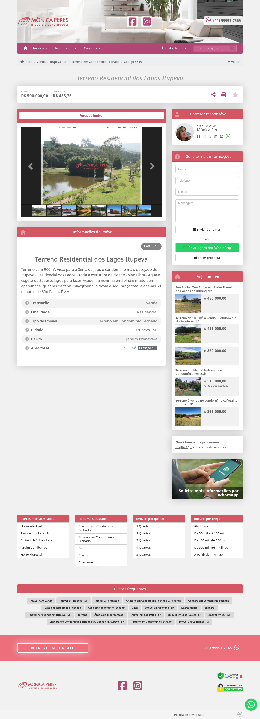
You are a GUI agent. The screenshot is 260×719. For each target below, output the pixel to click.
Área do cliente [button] (172, 48)
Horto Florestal (31, 554)
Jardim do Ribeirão (34, 547)
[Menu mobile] (25, 48)
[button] (31, 166)
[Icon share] (132, 21)
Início (26, 62)
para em (50, 615)
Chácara (84, 555)
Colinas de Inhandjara (36, 540)
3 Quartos (143, 540)
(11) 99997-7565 (227, 20)
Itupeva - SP (58, 62)
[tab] (34, 115)
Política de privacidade (189, 715)
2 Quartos (143, 533)
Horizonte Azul (31, 526)
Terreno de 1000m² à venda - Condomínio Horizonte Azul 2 (206, 319)
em (74, 600)
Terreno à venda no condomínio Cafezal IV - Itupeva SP (206, 402)
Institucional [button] (64, 48)
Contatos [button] (90, 48)
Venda (41, 62)
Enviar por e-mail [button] (207, 229)
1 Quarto (142, 526)
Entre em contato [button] (53, 648)
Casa (81, 548)
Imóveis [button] (38, 48)
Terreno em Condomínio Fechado (95, 62)
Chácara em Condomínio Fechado (96, 528)
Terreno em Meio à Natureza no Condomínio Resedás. (199, 372)
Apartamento (88, 562)
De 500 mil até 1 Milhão (211, 547)
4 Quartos (143, 547)
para (41, 601)
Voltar (234, 62)
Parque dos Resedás (35, 533)
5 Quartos (143, 554)
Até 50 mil (201, 526)
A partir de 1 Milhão (208, 554)
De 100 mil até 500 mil (210, 540)
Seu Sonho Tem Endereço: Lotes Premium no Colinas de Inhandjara (206, 289)
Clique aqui (184, 447)
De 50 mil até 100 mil (209, 533)
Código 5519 (133, 62)
